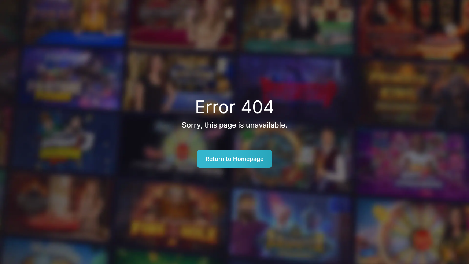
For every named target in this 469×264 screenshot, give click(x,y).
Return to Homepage (234, 158)
